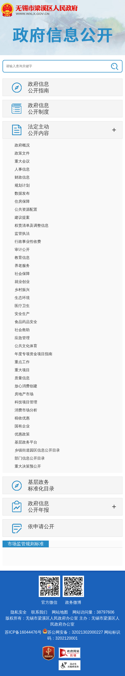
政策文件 (22, 153)
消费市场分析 (26, 410)
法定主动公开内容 (38, 130)
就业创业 (22, 281)
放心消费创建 (26, 386)
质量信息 (22, 378)
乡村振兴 (22, 289)
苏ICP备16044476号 (23, 632)
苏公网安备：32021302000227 (75, 632)
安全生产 (22, 314)
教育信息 (22, 257)
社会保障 (22, 273)
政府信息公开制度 (38, 108)
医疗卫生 (22, 306)
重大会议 (22, 161)
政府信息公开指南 (38, 87)
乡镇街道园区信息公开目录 (37, 450)
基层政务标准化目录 (41, 485)
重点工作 (22, 362)
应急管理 (22, 338)
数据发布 (22, 193)
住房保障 (22, 201)
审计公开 (22, 249)
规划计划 (22, 185)
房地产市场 (24, 394)
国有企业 (22, 426)
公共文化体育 (26, 346)
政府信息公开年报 (38, 506)
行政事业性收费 (28, 241)
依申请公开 (41, 526)
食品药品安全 (26, 322)
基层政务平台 (26, 442)
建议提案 (22, 217)
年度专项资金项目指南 (33, 354)
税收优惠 (22, 418)
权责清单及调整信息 (32, 225)
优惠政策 (22, 434)
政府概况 (22, 145)
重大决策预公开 (28, 466)
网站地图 (60, 612)
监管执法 (22, 233)
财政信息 (22, 177)
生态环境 (22, 297)
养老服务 (22, 265)
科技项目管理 (26, 402)
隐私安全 (19, 612)
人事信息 (22, 169)
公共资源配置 (26, 209)
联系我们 (39, 612)
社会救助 (22, 330)
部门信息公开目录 (30, 458)
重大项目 (22, 370)
